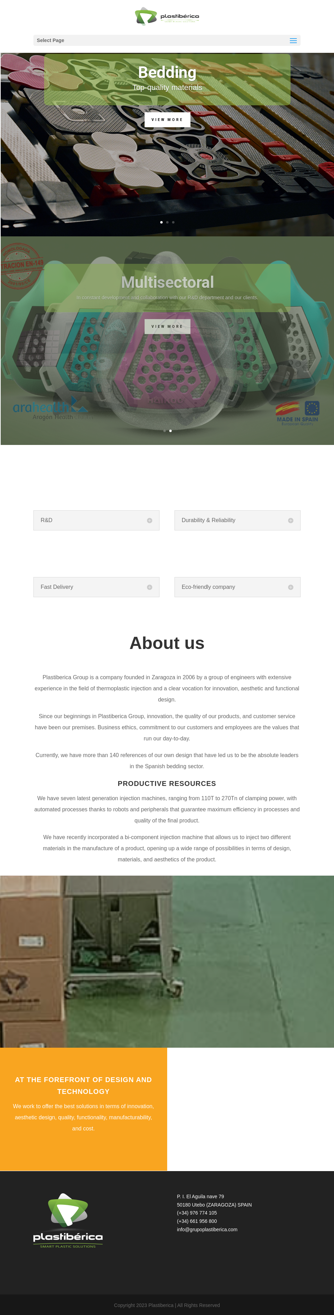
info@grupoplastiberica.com (207, 1229)
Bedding (167, 72)
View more (168, 120)
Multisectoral (167, 282)
